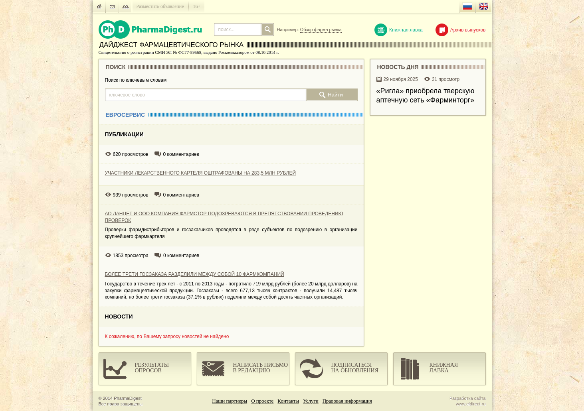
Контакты (288, 401)
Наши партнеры (229, 401)
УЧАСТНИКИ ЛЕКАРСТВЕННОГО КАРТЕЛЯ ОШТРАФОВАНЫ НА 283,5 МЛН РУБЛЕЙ (200, 173)
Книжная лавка (398, 30)
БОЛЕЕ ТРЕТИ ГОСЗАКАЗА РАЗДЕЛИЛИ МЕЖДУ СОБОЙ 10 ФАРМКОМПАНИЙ (194, 274)
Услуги (311, 401)
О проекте (262, 401)
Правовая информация (347, 401)
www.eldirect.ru (471, 403)
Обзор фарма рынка (321, 29)
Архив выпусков (461, 30)
